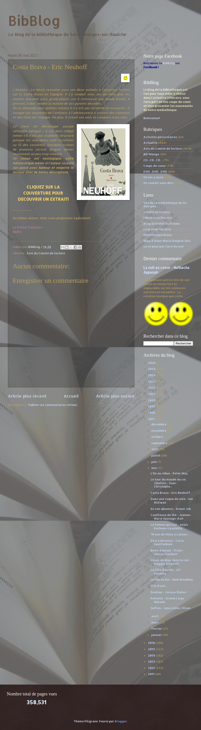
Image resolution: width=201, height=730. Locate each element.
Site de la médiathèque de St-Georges (165, 204)
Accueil (71, 395)
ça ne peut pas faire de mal (163, 246)
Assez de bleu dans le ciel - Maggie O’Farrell (171, 561)
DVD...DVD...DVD (155, 171)
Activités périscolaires (160, 137)
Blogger (121, 721)
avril (155, 616)
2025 (152, 369)
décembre (159, 424)
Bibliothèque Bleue (157, 235)
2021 (152, 394)
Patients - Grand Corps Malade (167, 599)
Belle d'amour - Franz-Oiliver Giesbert (167, 552)
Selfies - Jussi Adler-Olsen (170, 608)
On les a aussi (153, 177)
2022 (152, 387)
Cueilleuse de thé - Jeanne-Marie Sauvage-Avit (171, 516)
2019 (152, 406)
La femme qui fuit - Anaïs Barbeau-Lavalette (169, 526)
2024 (152, 375)
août (155, 449)
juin (154, 462)
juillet (156, 455)
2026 (152, 363)
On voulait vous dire (158, 183)
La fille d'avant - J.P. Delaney (166, 571)
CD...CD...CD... (152, 160)
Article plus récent (27, 395)
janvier (156, 635)
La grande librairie (157, 229)
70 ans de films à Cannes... (170, 534)
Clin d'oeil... (159, 586)
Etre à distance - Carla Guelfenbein (167, 542)
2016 (152, 643)
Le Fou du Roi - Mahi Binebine (172, 579)
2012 (152, 668)
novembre (159, 430)
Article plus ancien (115, 395)
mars (155, 622)
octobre (157, 436)
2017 (151, 419)
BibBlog (34, 20)
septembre (159, 443)
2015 (152, 649)
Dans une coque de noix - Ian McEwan (172, 500)
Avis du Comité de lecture (46, 253)
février (157, 628)
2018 (152, 412)
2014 (152, 655)
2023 (152, 381)
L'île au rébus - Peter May (169, 473)
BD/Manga (151, 154)
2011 (151, 674)
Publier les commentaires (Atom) (52, 405)
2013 (152, 661)
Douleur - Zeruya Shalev (168, 592)
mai (154, 468)
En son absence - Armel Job (171, 509)
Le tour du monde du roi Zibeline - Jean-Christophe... (168, 483)
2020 (152, 400)
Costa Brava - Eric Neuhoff (170, 493)
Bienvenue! (151, 118)
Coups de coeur (154, 165)
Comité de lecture (156, 212)
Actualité (150, 142)
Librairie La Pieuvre (157, 217)
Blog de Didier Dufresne (161, 223)
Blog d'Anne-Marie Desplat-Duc (167, 241)
